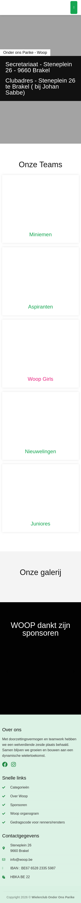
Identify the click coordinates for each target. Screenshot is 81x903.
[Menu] (73, 7)
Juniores (40, 524)
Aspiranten (40, 307)
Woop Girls (40, 379)
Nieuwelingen (40, 451)
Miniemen (40, 234)
